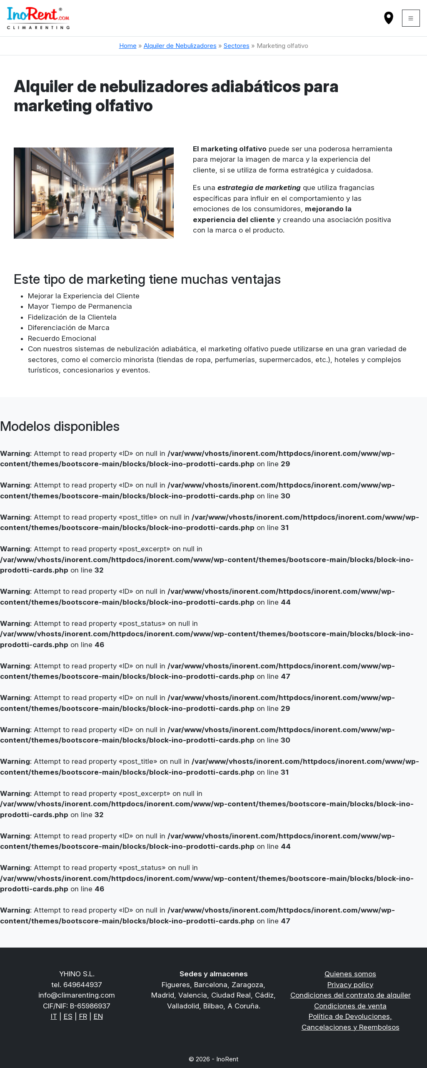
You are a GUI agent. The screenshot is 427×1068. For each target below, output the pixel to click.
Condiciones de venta (350, 1006)
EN (98, 1016)
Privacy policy (350, 984)
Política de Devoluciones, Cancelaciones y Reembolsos (351, 1021)
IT (54, 1016)
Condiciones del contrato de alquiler (350, 995)
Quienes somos (350, 974)
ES (68, 1016)
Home (128, 46)
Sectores (237, 46)
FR (83, 1016)
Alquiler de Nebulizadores (180, 46)
